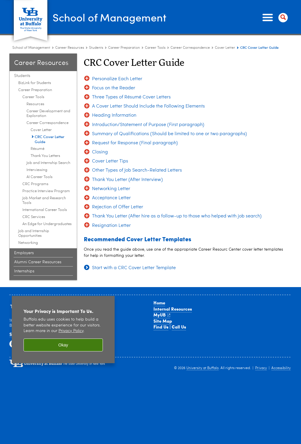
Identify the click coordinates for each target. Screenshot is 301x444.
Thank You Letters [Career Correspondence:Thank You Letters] (45, 140)
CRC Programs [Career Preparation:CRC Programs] (35, 168)
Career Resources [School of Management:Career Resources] (69, 32)
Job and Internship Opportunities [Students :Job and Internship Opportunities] (33, 217)
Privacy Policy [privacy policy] (70, 315)
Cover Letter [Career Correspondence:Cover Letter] (225, 32)
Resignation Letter (111, 209)
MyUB (161, 299)
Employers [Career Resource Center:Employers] (24, 237)
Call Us (179, 311)
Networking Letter (111, 173)
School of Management (80, 9)
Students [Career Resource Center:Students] (96, 32)
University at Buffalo (202, 352)
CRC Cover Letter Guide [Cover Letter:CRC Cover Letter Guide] (49, 123)
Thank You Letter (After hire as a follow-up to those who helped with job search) (177, 200)
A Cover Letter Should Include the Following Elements (148, 90)
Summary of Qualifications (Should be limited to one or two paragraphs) (169, 118)
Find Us (160, 311)
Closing (100, 136)
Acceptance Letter (111, 182)
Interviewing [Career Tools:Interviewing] (36, 154)
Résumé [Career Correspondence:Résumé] (37, 133)
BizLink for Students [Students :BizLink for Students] (34, 67)
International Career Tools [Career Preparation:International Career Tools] (44, 194)
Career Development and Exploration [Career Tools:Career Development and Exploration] (48, 97)
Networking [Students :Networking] (28, 227)
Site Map (162, 305)
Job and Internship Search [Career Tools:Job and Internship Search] (48, 147)
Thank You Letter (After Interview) (127, 164)
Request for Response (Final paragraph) (135, 127)
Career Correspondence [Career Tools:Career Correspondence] (190, 32)
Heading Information (114, 100)
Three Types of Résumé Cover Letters (131, 81)
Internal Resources (172, 293)
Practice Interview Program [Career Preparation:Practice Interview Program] (46, 175)
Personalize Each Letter (117, 63)
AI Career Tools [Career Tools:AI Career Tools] (39, 161)
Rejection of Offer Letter (117, 191)
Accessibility (281, 352)
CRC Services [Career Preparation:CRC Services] (33, 201)
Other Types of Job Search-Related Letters (137, 155)
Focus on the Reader (113, 72)
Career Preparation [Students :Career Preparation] (124, 32)
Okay (63, 329)
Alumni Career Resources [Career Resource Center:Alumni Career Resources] (37, 246)
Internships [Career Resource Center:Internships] (24, 255)
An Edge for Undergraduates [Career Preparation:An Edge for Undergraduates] (47, 208)
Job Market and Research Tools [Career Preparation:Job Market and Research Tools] (44, 184)
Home (159, 287)
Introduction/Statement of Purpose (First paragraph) (148, 109)
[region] (63, 314)
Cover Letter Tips (110, 145)
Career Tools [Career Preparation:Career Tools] (155, 32)
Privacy (261, 352)
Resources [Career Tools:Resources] (35, 88)
